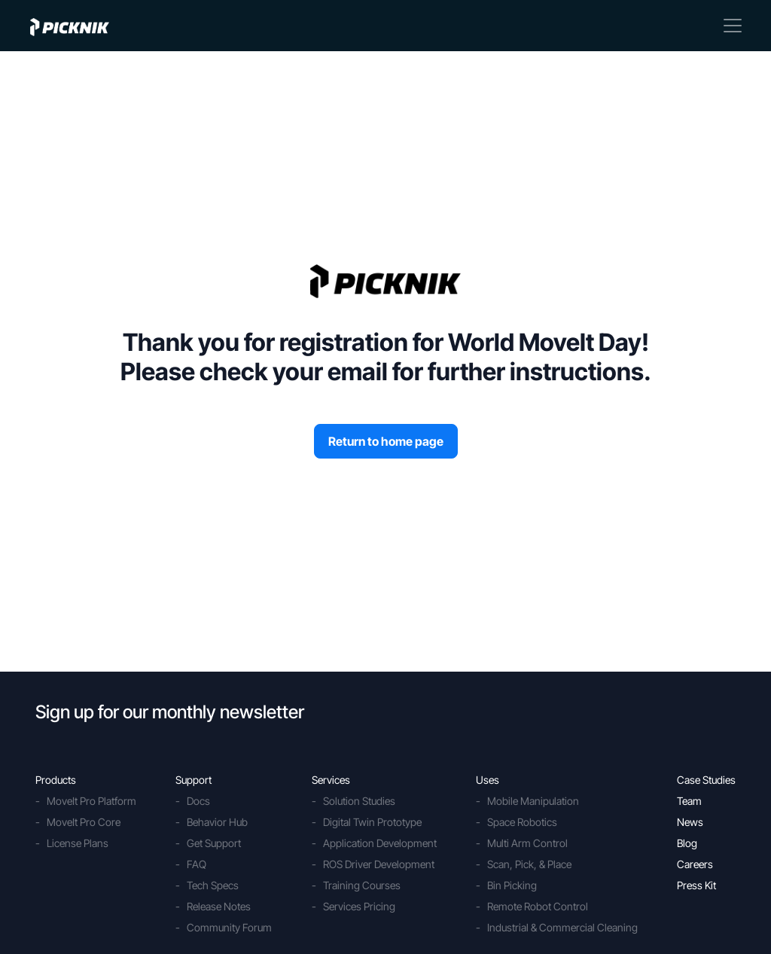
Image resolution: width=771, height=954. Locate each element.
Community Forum (229, 927)
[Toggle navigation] (732, 25)
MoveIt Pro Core (83, 821)
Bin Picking (512, 885)
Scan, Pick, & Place (529, 864)
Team (689, 800)
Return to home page (385, 441)
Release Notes (219, 906)
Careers (695, 864)
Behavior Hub (217, 821)
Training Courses (362, 885)
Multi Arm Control (527, 843)
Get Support (214, 843)
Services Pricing (359, 906)
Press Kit (696, 885)
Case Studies (706, 779)
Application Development (380, 843)
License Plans (77, 843)
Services (331, 779)
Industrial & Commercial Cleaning (562, 927)
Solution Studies (359, 800)
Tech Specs (213, 885)
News (690, 821)
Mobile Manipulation (533, 800)
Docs (198, 800)
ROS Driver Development (378, 864)
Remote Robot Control (537, 906)
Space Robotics (522, 821)
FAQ (196, 864)
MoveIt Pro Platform (91, 800)
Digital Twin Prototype (372, 821)
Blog (687, 843)
